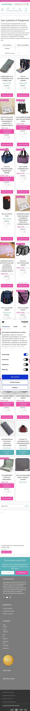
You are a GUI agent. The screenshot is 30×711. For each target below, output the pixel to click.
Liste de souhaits (14, 9)
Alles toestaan (15, 377)
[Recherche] (27, 4)
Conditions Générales (9, 702)
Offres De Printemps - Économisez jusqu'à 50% (11, 1)
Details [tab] (15, 326)
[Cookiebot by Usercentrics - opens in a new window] (21, 322)
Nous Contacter (7, 698)
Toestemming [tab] (6, 326)
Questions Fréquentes (9, 611)
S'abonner (21, 573)
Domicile (8, 9)
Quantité (6, 85)
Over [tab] (24, 326)
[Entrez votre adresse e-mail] (7, 573)
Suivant (27, 506)
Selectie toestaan (15, 382)
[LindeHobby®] (6, 4)
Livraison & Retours (8, 613)
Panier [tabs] (25, 9)
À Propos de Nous (7, 608)
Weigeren (15, 387)
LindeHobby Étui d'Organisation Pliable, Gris (12, 546)
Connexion (19, 9)
